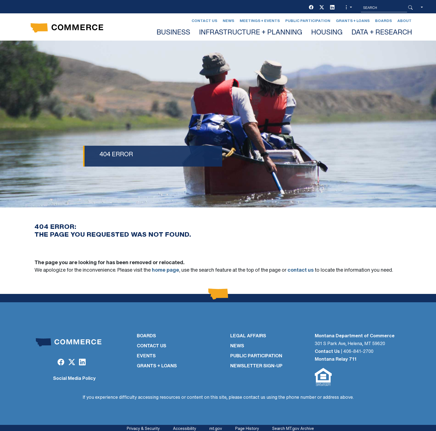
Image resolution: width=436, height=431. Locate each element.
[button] (348, 7)
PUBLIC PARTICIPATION (256, 356)
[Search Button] (410, 8)
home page (165, 270)
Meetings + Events (260, 21)
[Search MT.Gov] (384, 7)
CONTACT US (151, 346)
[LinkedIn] (332, 8)
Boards (383, 21)
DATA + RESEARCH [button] (381, 32)
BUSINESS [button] (173, 32)
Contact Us (204, 21)
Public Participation (307, 21)
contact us (301, 270)
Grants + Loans (353, 21)
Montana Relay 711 (335, 359)
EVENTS (146, 356)
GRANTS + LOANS (157, 366)
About (404, 21)
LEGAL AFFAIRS (248, 336)
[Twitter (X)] (322, 8)
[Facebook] (311, 8)
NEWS (237, 346)
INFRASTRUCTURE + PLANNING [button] (250, 32)
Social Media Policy (74, 378)
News (228, 21)
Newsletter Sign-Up (256, 366)
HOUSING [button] (327, 32)
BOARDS (146, 336)
